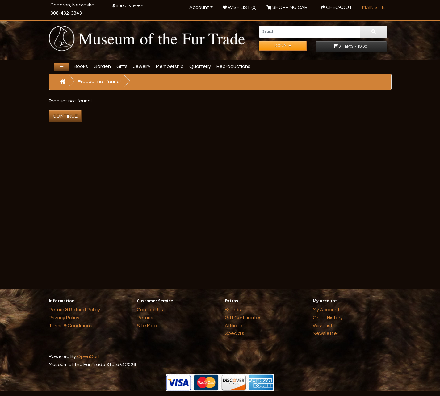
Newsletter (325, 333)
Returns (146, 317)
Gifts (122, 66)
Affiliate (233, 325)
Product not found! (99, 81)
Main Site (373, 7)
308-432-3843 (66, 12)
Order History (328, 317)
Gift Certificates (243, 317)
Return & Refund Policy (74, 309)
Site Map (147, 325)
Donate (282, 46)
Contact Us (150, 309)
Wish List (323, 325)
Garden (102, 66)
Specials (234, 333)
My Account (326, 309)
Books (81, 66)
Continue (65, 116)
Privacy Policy (64, 317)
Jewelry (141, 66)
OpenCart (88, 356)
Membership (170, 66)
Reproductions (233, 66)
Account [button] (199, 7)
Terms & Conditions (70, 325)
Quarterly (200, 66)
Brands (233, 309)
